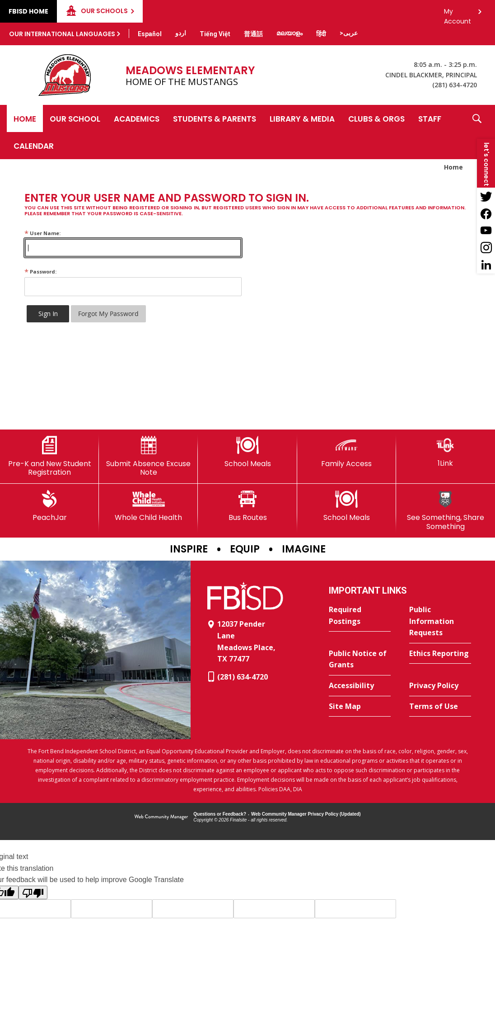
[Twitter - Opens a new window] (486, 196)
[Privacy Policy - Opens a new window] (440, 685)
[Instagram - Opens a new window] (486, 248)
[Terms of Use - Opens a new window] (440, 706)
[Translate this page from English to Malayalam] (289, 33)
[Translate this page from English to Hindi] (321, 33)
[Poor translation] (33, 892)
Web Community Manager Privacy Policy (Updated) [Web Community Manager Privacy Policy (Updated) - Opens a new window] (306, 814)
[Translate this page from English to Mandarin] (253, 33)
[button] (476, 132)
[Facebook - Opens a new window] (486, 213)
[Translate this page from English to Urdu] (181, 33)
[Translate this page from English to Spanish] (149, 33)
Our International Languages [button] (62, 33)
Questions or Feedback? (219, 814)
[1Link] (445, 452)
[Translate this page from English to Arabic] (348, 33)
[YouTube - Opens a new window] (486, 230)
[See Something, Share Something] (445, 510)
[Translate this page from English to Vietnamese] (215, 33)
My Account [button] (457, 14)
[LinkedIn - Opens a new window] (486, 265)
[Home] (25, 118)
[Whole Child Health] (148, 506)
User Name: (42, 233)
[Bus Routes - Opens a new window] (247, 506)
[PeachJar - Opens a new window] (49, 506)
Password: (40, 271)
